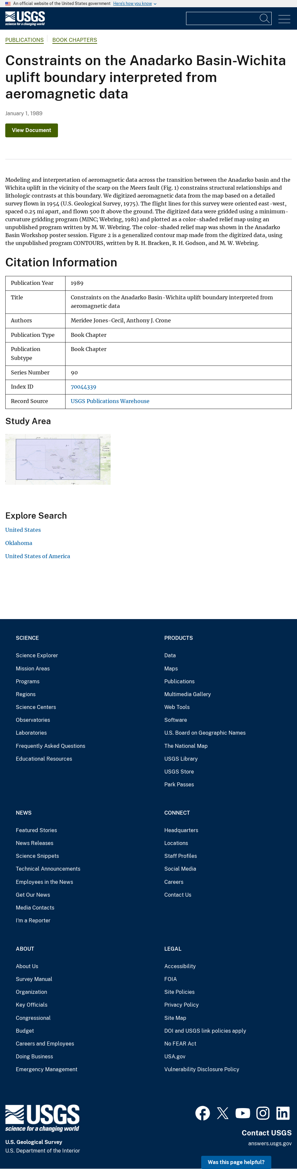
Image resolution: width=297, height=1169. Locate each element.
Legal (172, 949)
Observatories (33, 720)
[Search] (265, 18)
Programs (28, 681)
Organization (31, 992)
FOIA (170, 979)
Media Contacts (35, 908)
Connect (177, 813)
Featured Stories (36, 830)
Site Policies (179, 992)
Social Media (180, 869)
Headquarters (181, 830)
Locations (176, 843)
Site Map (175, 1018)
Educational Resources (44, 759)
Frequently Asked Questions (50, 746)
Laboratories (31, 733)
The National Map (186, 746)
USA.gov (174, 1056)
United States (23, 530)
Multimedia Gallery (187, 694)
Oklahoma (18, 543)
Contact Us (177, 895)
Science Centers (36, 707)
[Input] (229, 18)
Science (27, 638)
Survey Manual (34, 979)
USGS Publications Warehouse (110, 401)
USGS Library (181, 759)
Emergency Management (46, 1069)
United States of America (37, 556)
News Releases (34, 843)
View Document (31, 130)
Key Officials (31, 1005)
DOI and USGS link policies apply (205, 1031)
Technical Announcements (48, 869)
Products (178, 638)
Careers (173, 882)
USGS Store (179, 772)
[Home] (25, 24)
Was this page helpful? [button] (236, 1162)
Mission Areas (33, 669)
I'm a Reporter (33, 920)
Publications (24, 40)
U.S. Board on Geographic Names (205, 733)
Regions (26, 694)
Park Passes (179, 784)
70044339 (83, 387)
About (25, 949)
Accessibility (180, 966)
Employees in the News (44, 882)
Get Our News (33, 895)
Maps (171, 669)
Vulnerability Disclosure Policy (201, 1069)
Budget (25, 1031)
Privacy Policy (181, 1005)
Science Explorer (37, 655)
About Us (27, 966)
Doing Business (34, 1056)
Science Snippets (37, 856)
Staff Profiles (180, 856)
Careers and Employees (45, 1044)
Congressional (33, 1018)
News (24, 813)
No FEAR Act (180, 1044)
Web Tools (177, 707)
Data (170, 655)
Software (175, 720)
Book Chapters (74, 40)
